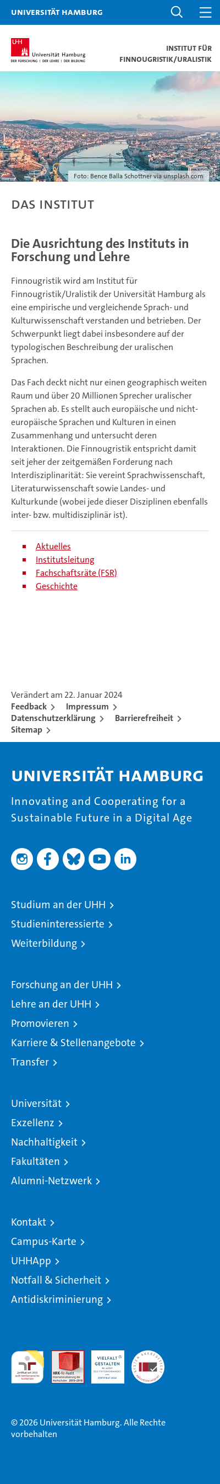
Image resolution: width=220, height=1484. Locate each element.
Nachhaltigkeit (44, 1142)
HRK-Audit (101, 1362)
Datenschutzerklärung (53, 718)
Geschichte (57, 586)
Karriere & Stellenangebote (73, 1043)
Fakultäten (35, 1161)
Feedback (29, 706)
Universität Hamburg (57, 12)
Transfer (30, 1062)
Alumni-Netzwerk (51, 1181)
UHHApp (31, 1261)
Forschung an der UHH (62, 985)
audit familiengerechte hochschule (27, 1367)
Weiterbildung (44, 943)
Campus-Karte (43, 1241)
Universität (36, 1103)
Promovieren (40, 1023)
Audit (61, 1356)
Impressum (87, 706)
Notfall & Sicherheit (56, 1280)
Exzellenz (32, 1123)
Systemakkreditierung (147, 1356)
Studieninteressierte (58, 924)
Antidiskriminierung (57, 1299)
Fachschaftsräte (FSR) (76, 573)
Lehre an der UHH (51, 1004)
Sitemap (26, 729)
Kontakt (28, 1222)
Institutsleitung (65, 559)
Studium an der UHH (58, 904)
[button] (177, 12)
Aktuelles (53, 546)
